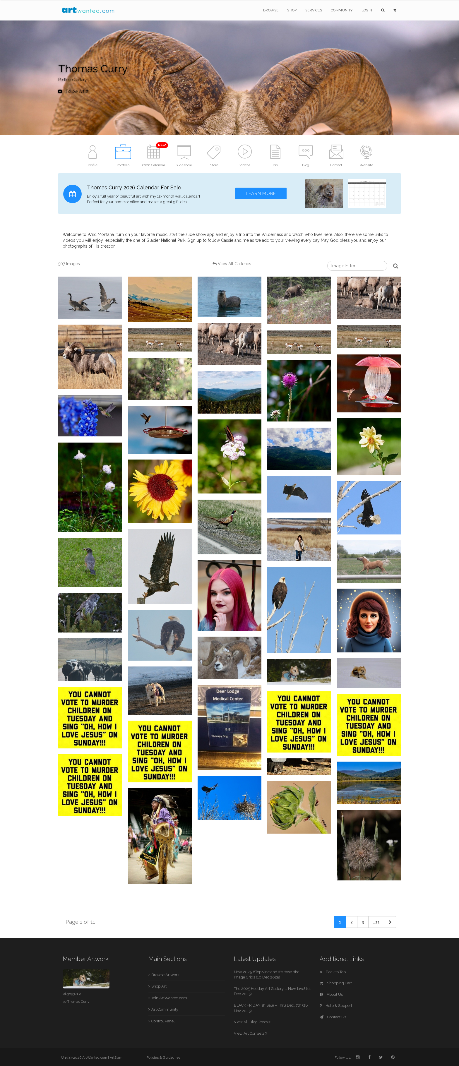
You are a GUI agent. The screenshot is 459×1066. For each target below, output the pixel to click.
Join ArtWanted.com (169, 998)
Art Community (164, 1009)
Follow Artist (73, 91)
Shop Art (159, 986)
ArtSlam (116, 1057)
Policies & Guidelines (163, 1057)
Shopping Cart (336, 983)
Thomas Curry (78, 1002)
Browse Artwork (165, 975)
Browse (270, 10)
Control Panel (163, 1021)
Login (367, 10)
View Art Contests (250, 1033)
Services (313, 10)
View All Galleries (234, 263)
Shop (292, 10)
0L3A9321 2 (72, 994)
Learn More (261, 193)
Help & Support (336, 1005)
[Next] (390, 922)
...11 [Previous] (376, 922)
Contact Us (333, 1017)
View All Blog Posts (252, 1022)
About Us (331, 994)
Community (342, 10)
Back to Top (333, 972)
